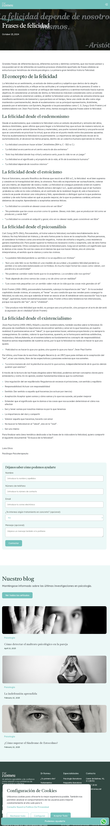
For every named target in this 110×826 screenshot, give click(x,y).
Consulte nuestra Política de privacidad (28, 807)
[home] (7, 4)
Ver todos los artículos (17, 595)
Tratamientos (46, 783)
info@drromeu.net (93, 789)
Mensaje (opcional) (14, 525)
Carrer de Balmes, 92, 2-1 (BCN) (95, 779)
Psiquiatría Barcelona (72, 783)
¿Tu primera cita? (47, 778)
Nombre (9, 473)
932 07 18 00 (91, 785)
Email (8, 499)
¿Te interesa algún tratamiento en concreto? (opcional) (32, 512)
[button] (106, 4)
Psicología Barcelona (72, 778)
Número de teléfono (15, 486)
